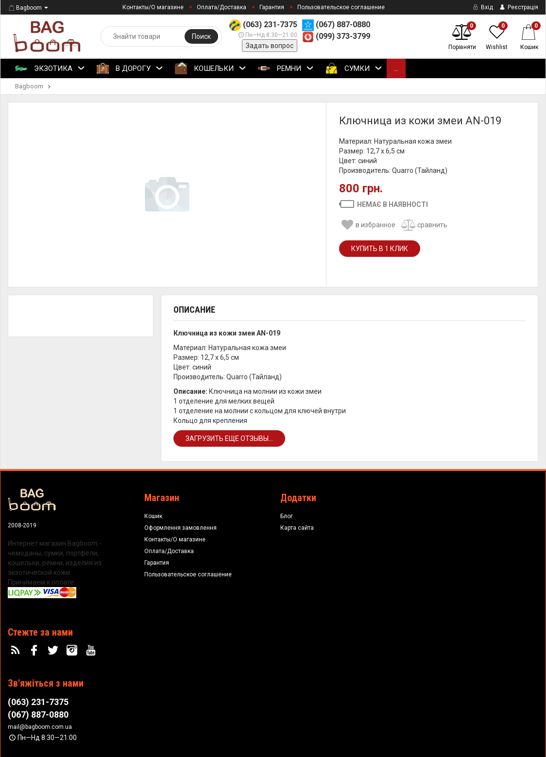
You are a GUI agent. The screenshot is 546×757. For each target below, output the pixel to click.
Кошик (153, 516)
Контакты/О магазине (153, 7)
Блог (286, 516)
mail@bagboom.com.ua (40, 726)
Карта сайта (297, 527)
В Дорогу (130, 69)
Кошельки (210, 69)
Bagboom (25, 7)
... (396, 68)
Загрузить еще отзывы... (229, 438)
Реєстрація (518, 7)
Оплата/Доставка (221, 7)
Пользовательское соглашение (341, 7)
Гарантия (271, 7)
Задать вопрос (269, 46)
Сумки (353, 69)
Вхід (482, 7)
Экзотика (50, 69)
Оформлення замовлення (180, 527)
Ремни (286, 69)
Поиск (201, 36)
